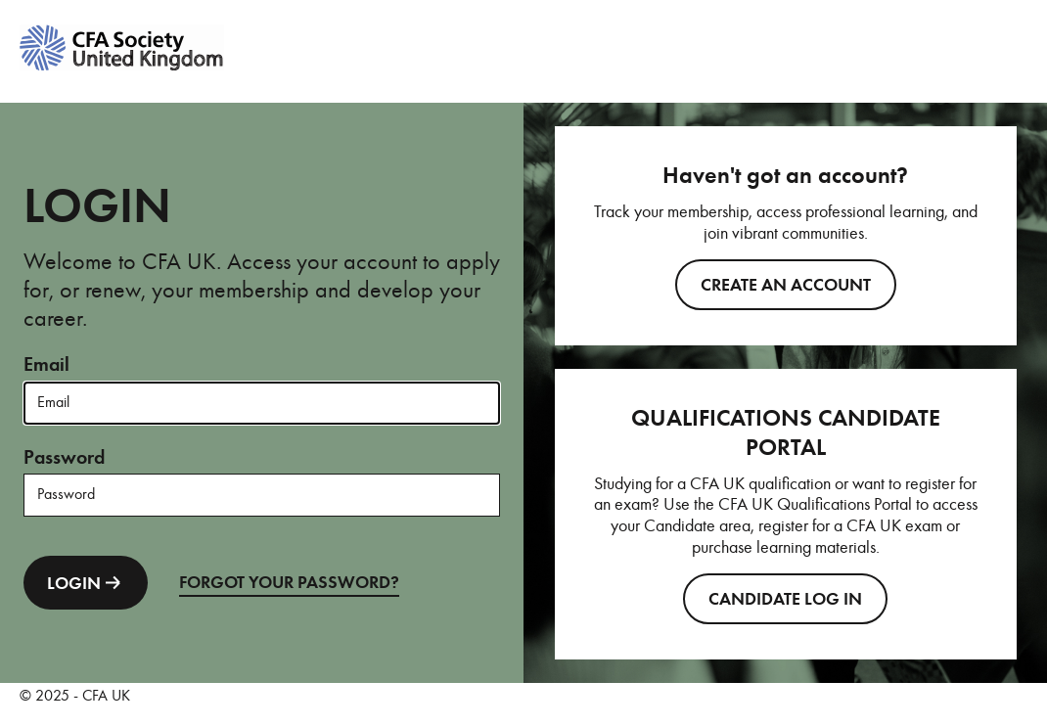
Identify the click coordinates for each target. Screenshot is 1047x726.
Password (64, 457)
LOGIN (85, 582)
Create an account (786, 284)
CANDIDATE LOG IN (785, 599)
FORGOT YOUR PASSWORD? (289, 582)
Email (46, 364)
